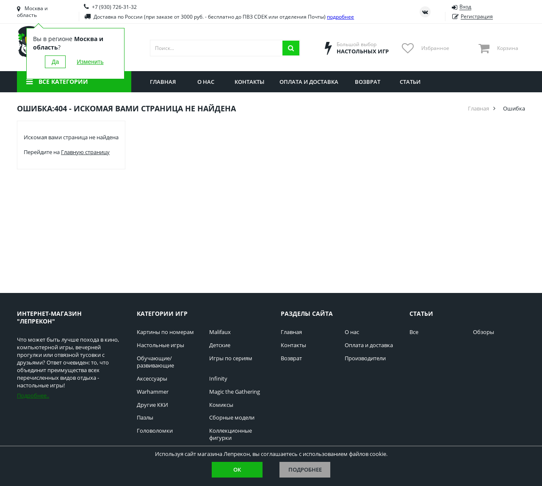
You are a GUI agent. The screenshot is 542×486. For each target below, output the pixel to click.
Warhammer (153, 391)
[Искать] (290, 48)
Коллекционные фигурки (230, 434)
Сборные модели (231, 417)
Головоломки (155, 430)
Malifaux (220, 332)
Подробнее (305, 469)
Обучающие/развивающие (155, 362)
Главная (478, 108)
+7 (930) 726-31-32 (114, 7)
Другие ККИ (152, 405)
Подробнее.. (33, 395)
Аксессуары (152, 378)
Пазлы (145, 417)
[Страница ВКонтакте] (425, 11)
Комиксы (221, 405)
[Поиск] (216, 48)
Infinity (218, 378)
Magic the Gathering (234, 391)
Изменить (90, 61)
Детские (219, 345)
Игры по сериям (230, 358)
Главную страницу (85, 152)
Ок (237, 469)
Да (55, 61)
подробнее (340, 16)
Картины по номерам (165, 332)
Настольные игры (160, 345)
